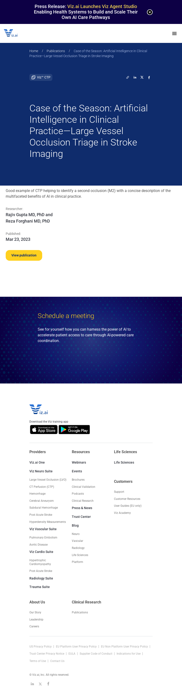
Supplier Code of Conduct (96, 653)
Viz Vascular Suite (43, 529)
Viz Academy (122, 513)
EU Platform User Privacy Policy (76, 646)
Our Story (35, 612)
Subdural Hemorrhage (43, 507)
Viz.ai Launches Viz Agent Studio (102, 6)
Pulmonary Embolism (43, 537)
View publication (23, 255)
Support (119, 491)
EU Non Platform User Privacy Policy (125, 646)
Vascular (77, 541)
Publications (56, 51)
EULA (72, 653)
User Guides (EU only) (127, 505)
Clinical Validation (83, 486)
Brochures (78, 479)
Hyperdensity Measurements (47, 522)
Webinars (79, 462)
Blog (75, 525)
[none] (150, 12)
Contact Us (57, 661)
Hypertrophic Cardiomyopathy (40, 562)
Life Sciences (124, 462)
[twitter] (128, 77)
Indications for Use (129, 653)
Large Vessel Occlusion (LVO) (47, 479)
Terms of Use (38, 661)
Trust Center (81, 517)
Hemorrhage (37, 493)
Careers (34, 626)
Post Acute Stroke (40, 514)
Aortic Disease (38, 544)
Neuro (76, 534)
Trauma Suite (39, 587)
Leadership (36, 619)
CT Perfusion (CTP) (41, 486)
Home (33, 51)
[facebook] (149, 77)
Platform (77, 562)
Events (77, 471)
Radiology (78, 548)
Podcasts (78, 493)
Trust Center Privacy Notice (47, 653)
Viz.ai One (37, 462)
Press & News (82, 508)
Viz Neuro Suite (41, 471)
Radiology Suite (41, 578)
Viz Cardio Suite (41, 552)
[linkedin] (135, 77)
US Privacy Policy (40, 646)
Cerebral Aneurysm (41, 500)
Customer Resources (127, 499)
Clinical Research (83, 500)
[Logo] (15, 33)
